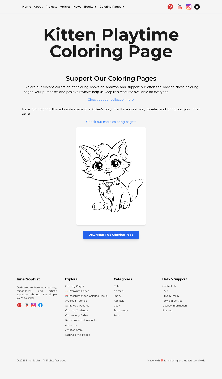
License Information (174, 305)
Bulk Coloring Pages (77, 334)
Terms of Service (172, 300)
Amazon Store (74, 330)
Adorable (119, 300)
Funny (117, 295)
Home (26, 7)
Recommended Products (80, 320)
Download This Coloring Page (111, 234)
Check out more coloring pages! (111, 122)
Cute (117, 286)
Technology (121, 310)
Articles (65, 7)
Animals (118, 291)
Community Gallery (77, 315)
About (38, 7)
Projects (51, 7)
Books (90, 7)
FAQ (165, 291)
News (77, 7)
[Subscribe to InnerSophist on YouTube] (26, 305)
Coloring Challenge (76, 310)
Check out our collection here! (111, 100)
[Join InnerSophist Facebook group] (40, 305)
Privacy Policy (170, 295)
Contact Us (169, 286)
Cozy (117, 305)
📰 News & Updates (77, 305)
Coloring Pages (112, 7)
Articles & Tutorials (76, 300)
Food (117, 315)
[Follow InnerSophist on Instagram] (33, 305)
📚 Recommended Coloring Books (86, 295)
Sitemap (167, 310)
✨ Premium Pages (77, 291)
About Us (70, 325)
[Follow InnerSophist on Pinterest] (19, 305)
